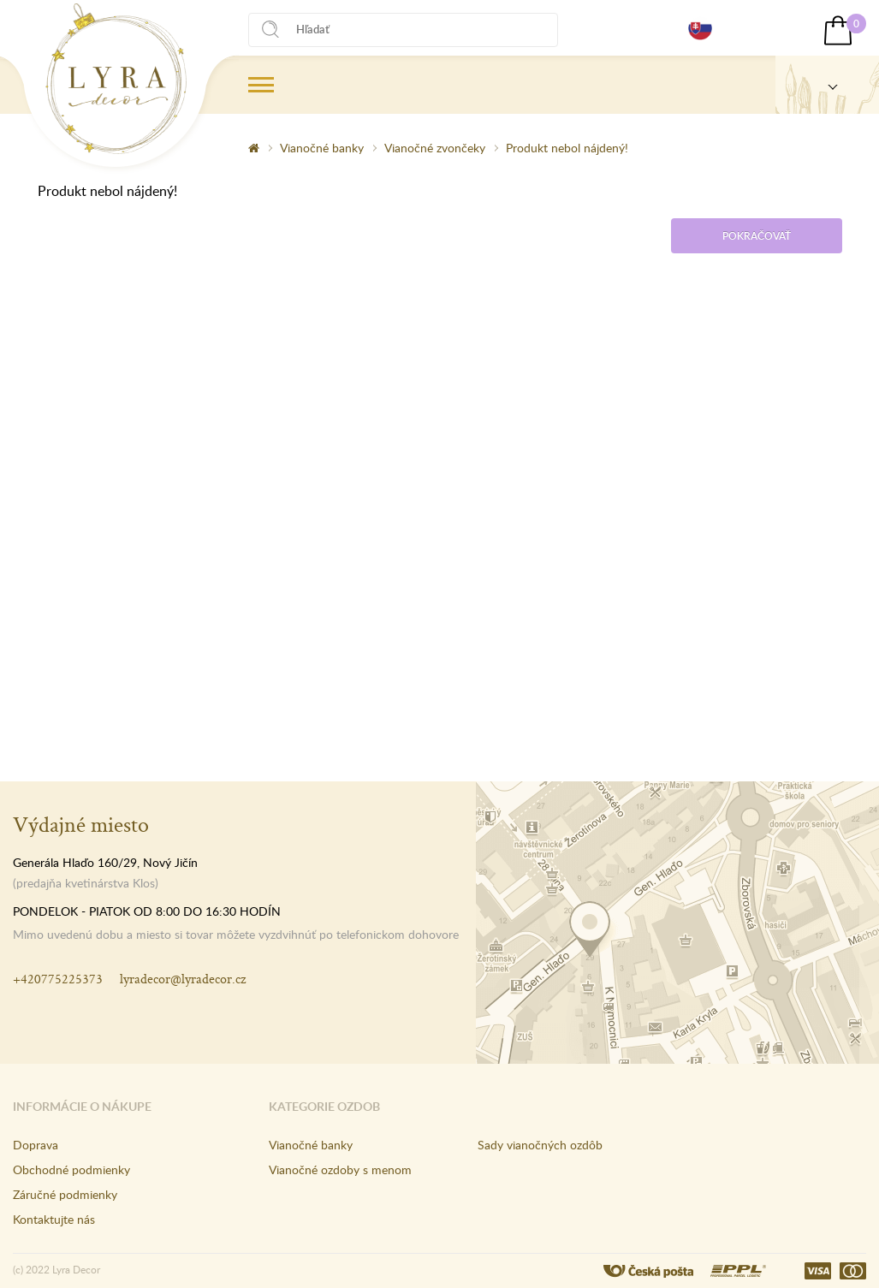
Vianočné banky (322, 147)
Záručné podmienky (65, 1194)
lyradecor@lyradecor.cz (183, 979)
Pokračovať (756, 236)
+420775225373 (58, 979)
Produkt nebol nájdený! (567, 147)
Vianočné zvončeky (434, 147)
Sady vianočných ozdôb (540, 1145)
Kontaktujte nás (54, 1219)
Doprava (35, 1145)
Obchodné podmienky (71, 1169)
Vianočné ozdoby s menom (340, 1169)
